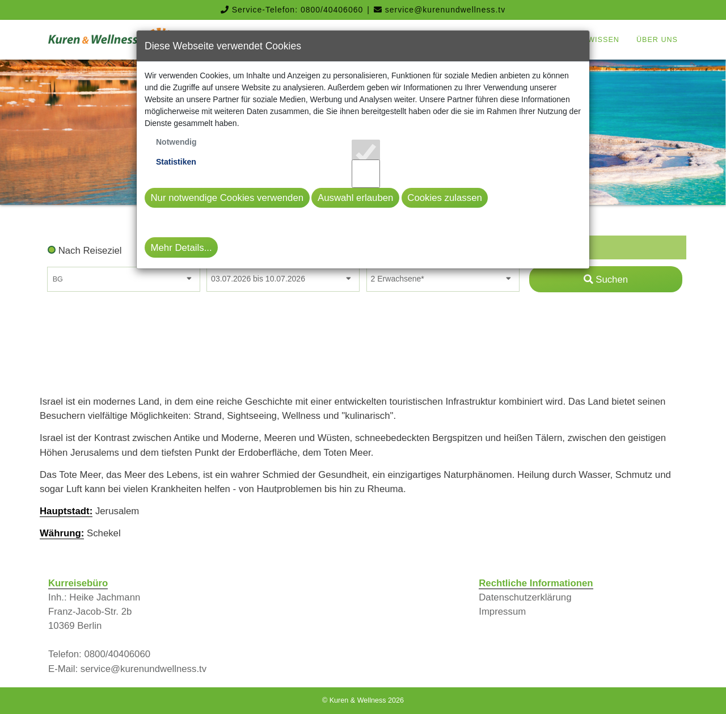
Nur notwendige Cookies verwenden (227, 197)
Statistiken (176, 161)
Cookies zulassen (444, 197)
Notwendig (176, 141)
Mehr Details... (181, 247)
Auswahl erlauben (355, 197)
